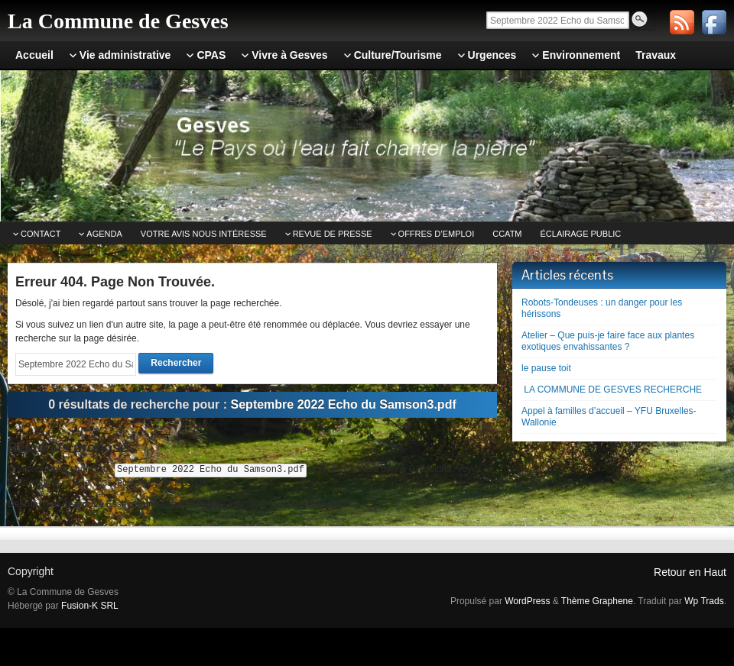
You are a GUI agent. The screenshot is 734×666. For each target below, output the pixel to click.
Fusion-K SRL (90, 605)
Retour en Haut (690, 572)
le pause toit (546, 368)
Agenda (104, 233)
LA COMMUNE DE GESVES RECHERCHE (611, 389)
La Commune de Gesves (118, 21)
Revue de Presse (332, 233)
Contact (40, 233)
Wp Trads (703, 601)
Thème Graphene (597, 601)
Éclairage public (581, 233)
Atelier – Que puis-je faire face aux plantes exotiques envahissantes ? (607, 341)
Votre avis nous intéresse (204, 233)
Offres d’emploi (436, 233)
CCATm (506, 233)
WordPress (527, 601)
